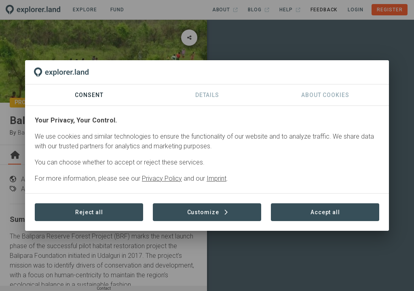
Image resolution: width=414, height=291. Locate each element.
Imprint (216, 178)
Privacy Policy (162, 178)
